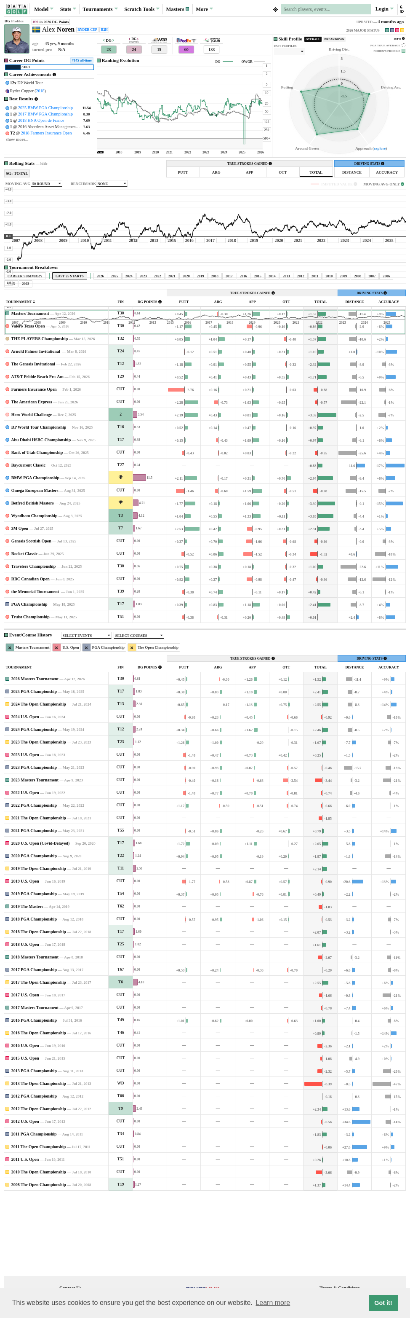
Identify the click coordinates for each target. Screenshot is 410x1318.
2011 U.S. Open (25, 1238)
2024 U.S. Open (25, 795)
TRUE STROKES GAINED (249, 164)
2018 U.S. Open (25, 1023)
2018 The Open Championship (38, 1010)
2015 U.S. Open (25, 1137)
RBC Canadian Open (30, 657)
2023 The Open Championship (38, 821)
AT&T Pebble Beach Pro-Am (37, 455)
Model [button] (43, 9)
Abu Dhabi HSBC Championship (41, 518)
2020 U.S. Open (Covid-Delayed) (40, 922)
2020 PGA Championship (34, 934)
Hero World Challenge (31, 493)
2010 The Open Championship (38, 1250)
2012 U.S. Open (25, 1200)
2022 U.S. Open (25, 871)
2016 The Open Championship (38, 1111)
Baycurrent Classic (28, 544)
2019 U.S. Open (25, 960)
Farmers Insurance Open (34, 468)
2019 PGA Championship (34, 972)
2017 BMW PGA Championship (45, 114)
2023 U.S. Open (25, 833)
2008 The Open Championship (38, 1263)
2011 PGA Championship (34, 1213)
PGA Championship (29, 683)
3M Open (19, 607)
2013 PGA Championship (34, 1149)
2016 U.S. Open (25, 1124)
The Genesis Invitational (33, 442)
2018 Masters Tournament (35, 1035)
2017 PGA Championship (34, 1048)
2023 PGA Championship (34, 846)
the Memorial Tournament (35, 670)
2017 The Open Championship (38, 1061)
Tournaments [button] (100, 9)
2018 (40, 91)
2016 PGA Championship (34, 1099)
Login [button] (384, 9)
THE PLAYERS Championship (39, 417)
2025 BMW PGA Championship (45, 107)
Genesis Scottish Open (31, 619)
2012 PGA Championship (34, 1175)
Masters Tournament (30, 392)
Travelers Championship (33, 645)
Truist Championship (30, 695)
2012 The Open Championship (38, 1187)
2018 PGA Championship (34, 998)
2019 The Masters (27, 985)
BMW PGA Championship (35, 556)
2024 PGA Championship (34, 808)
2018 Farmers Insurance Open (46, 133)
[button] (177, 9)
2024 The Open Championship (38, 783)
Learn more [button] (273, 1302)
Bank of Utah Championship (37, 531)
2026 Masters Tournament (35, 757)
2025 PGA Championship (34, 770)
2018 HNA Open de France (41, 120)
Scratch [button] (142, 9)
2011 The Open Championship (38, 1225)
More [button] (204, 9)
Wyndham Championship (34, 594)
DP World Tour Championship (39, 506)
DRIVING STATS (369, 164)
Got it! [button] (383, 1302)
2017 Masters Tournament (35, 1086)
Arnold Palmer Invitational (36, 430)
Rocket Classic (24, 632)
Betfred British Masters (32, 582)
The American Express (31, 480)
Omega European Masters (35, 569)
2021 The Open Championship (38, 896)
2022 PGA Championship (34, 884)
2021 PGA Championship (34, 909)
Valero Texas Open (28, 405)
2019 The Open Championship (38, 947)
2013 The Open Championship (38, 1162)
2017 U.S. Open (25, 1073)
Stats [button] (68, 9)
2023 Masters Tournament (35, 858)
